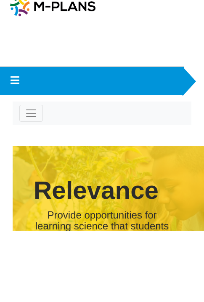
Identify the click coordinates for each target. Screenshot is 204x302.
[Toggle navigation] (31, 113)
